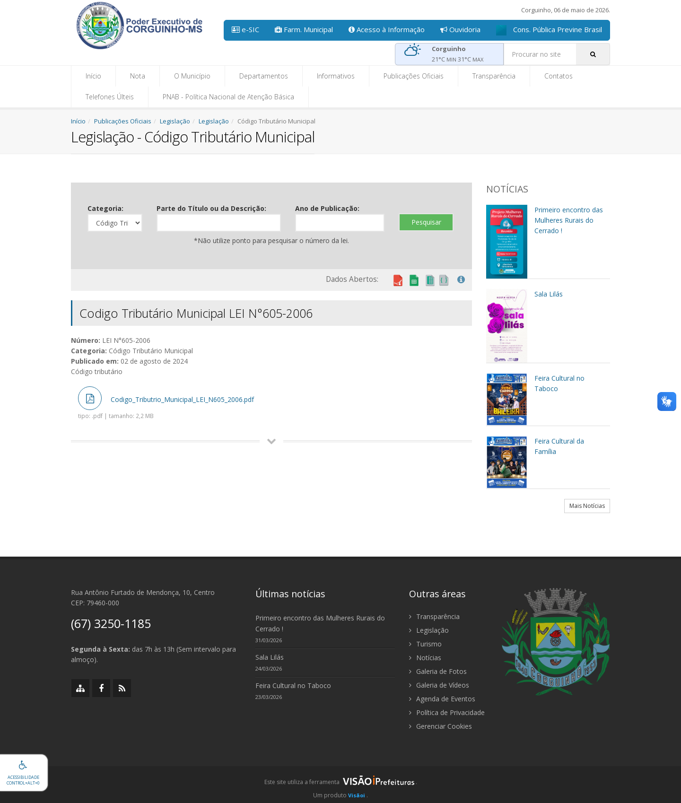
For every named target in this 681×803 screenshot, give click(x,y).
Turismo (425, 643)
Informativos (336, 75)
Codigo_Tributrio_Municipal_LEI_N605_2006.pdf (166, 402)
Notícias (425, 657)
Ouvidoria (460, 29)
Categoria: (105, 208)
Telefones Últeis (110, 96)
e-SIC (245, 29)
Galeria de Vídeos (439, 685)
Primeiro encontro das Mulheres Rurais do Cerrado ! (320, 623)
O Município (192, 75)
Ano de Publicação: (327, 208)
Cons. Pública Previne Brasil (549, 30)
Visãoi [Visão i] (356, 795)
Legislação (175, 121)
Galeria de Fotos (438, 671)
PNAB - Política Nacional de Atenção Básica (228, 96)
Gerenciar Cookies (440, 726)
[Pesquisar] (593, 54)
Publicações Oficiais (414, 75)
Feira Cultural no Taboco (293, 685)
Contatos (558, 75)
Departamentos (263, 75)
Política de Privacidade (447, 712)
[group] (340, 784)
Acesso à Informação (387, 29)
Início (93, 75)
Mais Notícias (587, 506)
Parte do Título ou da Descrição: (211, 208)
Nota (137, 75)
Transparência (493, 75)
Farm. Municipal (304, 29)
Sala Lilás (269, 657)
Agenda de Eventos (442, 698)
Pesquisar (426, 222)
